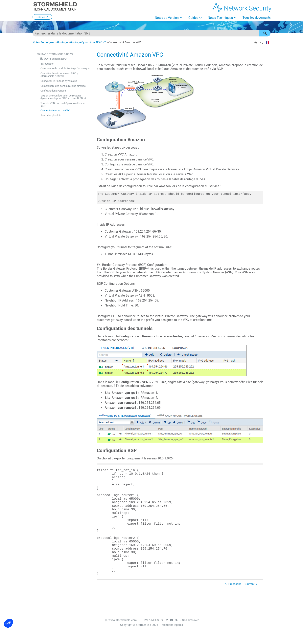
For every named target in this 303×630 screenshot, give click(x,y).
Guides (193, 18)
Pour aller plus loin (50, 115)
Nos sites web (190, 620)
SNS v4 (42, 16)
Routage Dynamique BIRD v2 (88, 42)
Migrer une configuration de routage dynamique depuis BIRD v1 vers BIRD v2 (63, 97)
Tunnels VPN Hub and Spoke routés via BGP (62, 104)
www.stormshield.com (120, 620)
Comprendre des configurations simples (63, 85)
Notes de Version (167, 18)
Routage (62, 42)
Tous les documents (257, 17)
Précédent (234, 608)
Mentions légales (172, 625)
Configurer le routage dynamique (58, 80)
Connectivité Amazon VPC (55, 110)
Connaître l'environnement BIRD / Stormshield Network (59, 74)
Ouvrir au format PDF (56, 58)
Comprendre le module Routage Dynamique (64, 68)
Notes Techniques (220, 18)
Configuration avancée (53, 90)
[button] (264, 33)
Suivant (249, 608)
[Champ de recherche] (151, 33)
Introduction (47, 63)
